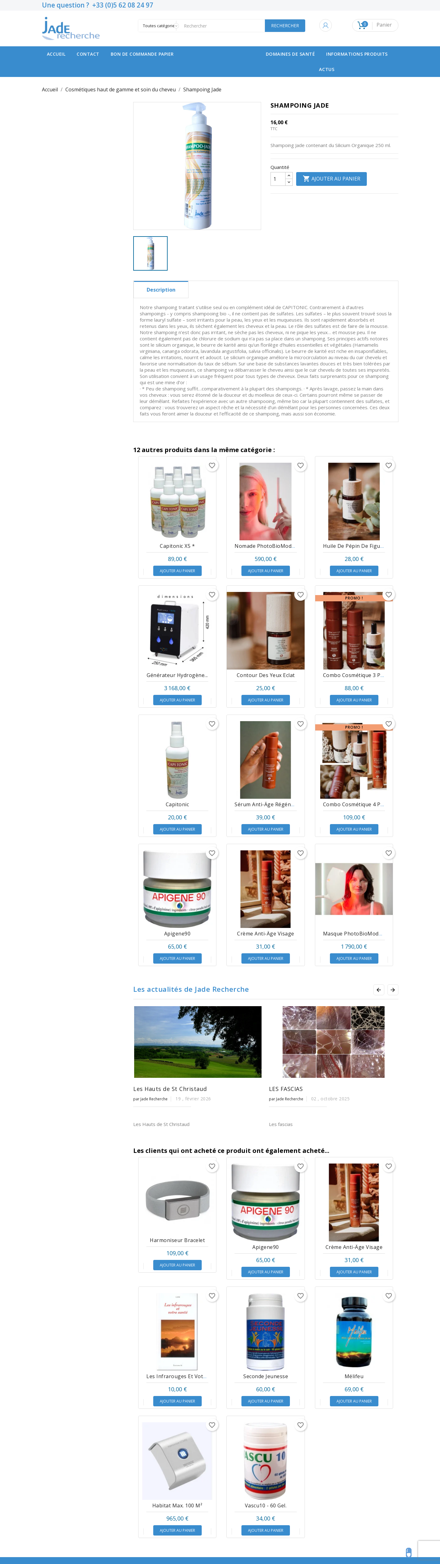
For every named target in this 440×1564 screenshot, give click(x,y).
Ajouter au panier (331, 179)
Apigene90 (177, 933)
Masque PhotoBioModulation (360, 933)
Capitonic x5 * (177, 546)
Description (161, 289)
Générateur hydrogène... (177, 675)
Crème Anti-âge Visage (265, 933)
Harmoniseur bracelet (177, 1298)
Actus (327, 69)
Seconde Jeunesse (265, 1433)
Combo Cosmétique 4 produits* (362, 804)
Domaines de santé (290, 54)
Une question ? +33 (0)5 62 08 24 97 (97, 5)
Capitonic (177, 804)
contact (88, 54)
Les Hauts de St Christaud (170, 1089)
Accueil (56, 54)
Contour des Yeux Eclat (266, 675)
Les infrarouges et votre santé (185, 1433)
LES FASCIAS (286, 1089)
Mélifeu (354, 1433)
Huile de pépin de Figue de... (359, 546)
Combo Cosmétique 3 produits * (363, 675)
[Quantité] (278, 179)
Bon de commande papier (142, 54)
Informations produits (357, 54)
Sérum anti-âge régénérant (270, 804)
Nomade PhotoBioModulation (272, 546)
